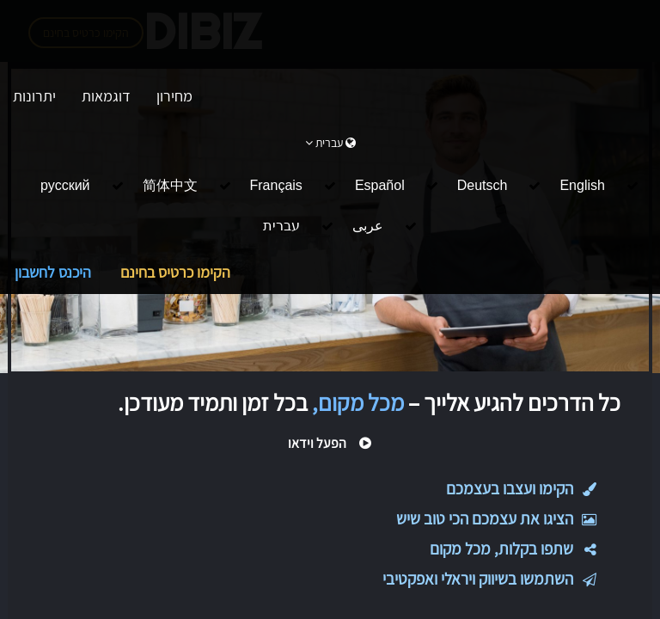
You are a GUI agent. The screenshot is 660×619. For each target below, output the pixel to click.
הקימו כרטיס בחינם (175, 272)
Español (380, 185)
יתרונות (34, 96)
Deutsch (482, 185)
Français (276, 185)
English (581, 185)
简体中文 (170, 185)
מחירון (174, 96)
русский (64, 185)
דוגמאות (106, 96)
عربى (367, 225)
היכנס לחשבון (53, 272)
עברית (281, 225)
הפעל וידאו (330, 443)
